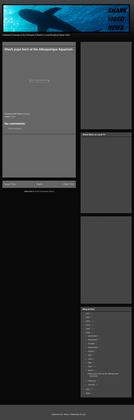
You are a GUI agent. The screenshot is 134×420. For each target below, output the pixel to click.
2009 (88, 329)
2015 (88, 317)
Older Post (68, 184)
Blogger (83, 414)
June (90, 359)
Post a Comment (14, 128)
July (90, 355)
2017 (88, 313)
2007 (88, 389)
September (93, 347)
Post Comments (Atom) (44, 191)
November (92, 340)
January (91, 384)
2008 (88, 332)
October (91, 343)
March (91, 370)
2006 (88, 393)
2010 (88, 325)
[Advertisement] (39, 155)
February (92, 381)
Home (40, 184)
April (90, 366)
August (91, 351)
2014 (88, 321)
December (92, 336)
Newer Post (10, 184)
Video (13, 117)
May (90, 363)
